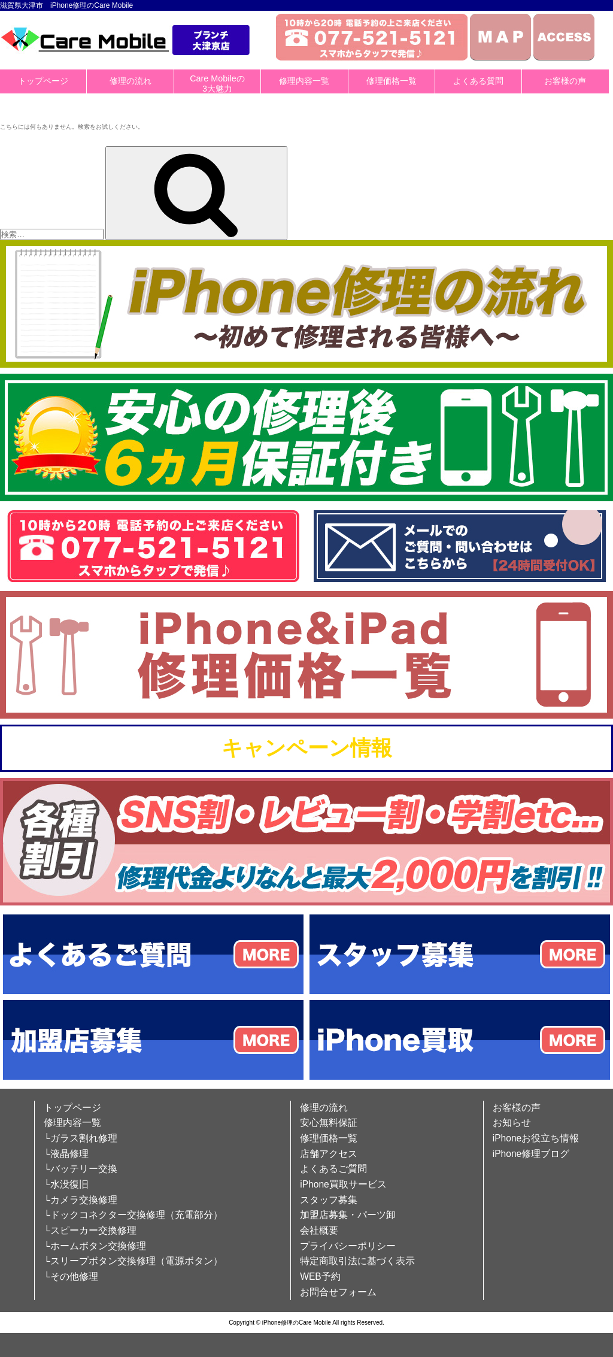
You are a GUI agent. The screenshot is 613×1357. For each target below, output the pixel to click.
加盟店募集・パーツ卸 (348, 1215)
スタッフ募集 (328, 1200)
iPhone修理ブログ (531, 1154)
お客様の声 (565, 81)
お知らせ (512, 1122)
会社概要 (319, 1230)
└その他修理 (71, 1276)
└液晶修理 (66, 1154)
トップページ (43, 81)
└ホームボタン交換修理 (95, 1246)
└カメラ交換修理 (80, 1200)
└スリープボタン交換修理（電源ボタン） (133, 1261)
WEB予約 (320, 1276)
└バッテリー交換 (80, 1169)
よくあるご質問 (333, 1169)
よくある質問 (478, 81)
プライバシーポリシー (348, 1246)
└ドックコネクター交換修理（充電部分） (133, 1215)
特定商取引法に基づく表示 (357, 1261)
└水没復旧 (66, 1184)
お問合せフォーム (338, 1292)
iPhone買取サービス (343, 1184)
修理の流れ (130, 81)
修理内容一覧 (304, 81)
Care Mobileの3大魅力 (217, 83)
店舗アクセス (328, 1154)
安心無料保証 (328, 1122)
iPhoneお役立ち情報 (536, 1138)
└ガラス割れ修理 (80, 1138)
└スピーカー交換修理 (90, 1230)
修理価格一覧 (391, 81)
